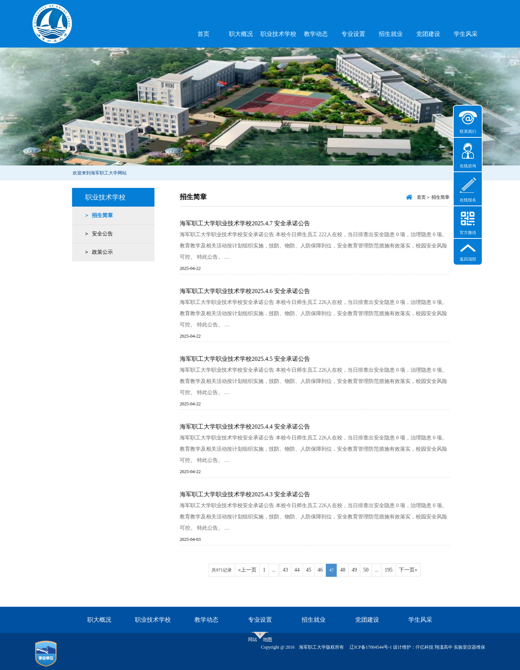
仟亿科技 (424, 647)
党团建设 (428, 34)
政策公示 (99, 252)
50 (374, 570)
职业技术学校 (278, 34)
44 (305, 570)
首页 (203, 34)
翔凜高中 (444, 647)
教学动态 (316, 34)
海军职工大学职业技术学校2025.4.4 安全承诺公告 (253, 426)
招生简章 (99, 215)
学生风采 (466, 34)
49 (362, 570)
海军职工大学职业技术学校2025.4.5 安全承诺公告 (253, 359)
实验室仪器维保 (469, 647)
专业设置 (353, 34)
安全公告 (99, 234)
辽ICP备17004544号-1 (371, 647)
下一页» (416, 570)
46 (328, 570)
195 (397, 570)
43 (293, 570)
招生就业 (391, 34)
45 (317, 570)
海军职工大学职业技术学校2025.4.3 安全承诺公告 (253, 494)
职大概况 (241, 34)
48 (351, 570)
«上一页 (256, 570)
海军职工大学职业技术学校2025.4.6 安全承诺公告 (253, 291)
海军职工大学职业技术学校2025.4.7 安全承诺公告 (253, 223)
